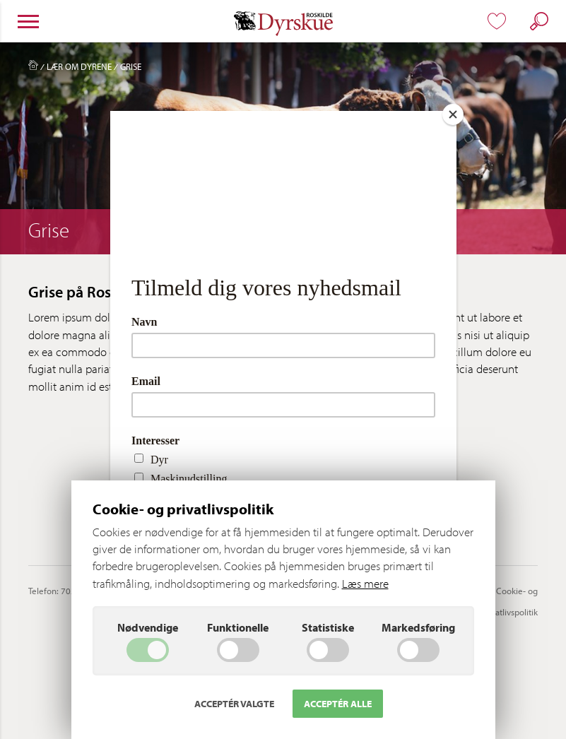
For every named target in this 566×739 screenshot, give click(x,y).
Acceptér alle (338, 703)
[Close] (453, 114)
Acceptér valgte (234, 703)
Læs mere (365, 583)
